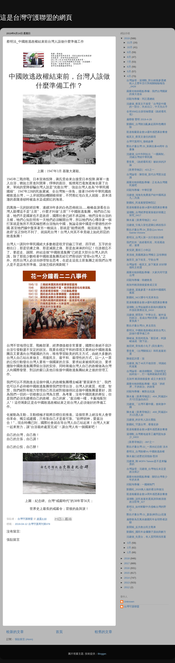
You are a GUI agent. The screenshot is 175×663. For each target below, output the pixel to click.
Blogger (102, 653)
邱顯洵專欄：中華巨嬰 (139, 190)
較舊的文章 (103, 632)
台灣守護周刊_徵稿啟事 (140, 141)
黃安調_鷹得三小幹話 (139, 250)
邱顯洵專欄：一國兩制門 (141, 484)
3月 (129, 542)
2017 (127, 563)
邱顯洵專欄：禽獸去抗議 (141, 391)
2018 (127, 558)
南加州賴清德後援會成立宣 (142, 284)
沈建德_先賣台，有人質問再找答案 (146, 536)
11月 (130, 42)
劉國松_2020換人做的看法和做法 (145, 489)
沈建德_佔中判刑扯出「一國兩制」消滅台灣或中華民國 (146, 155)
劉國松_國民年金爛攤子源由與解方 (146, 532)
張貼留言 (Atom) (24, 639)
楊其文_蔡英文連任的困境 (141, 136)
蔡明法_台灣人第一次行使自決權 (145, 237)
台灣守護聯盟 (131, 606)
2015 (127, 573)
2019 (127, 38)
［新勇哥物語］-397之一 (140, 442)
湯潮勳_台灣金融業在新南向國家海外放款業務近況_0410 (146, 308)
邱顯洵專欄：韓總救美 (139, 280)
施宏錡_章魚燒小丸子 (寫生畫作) (145, 346)
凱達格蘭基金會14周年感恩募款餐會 (147, 494)
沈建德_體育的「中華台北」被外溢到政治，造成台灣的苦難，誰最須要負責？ (147, 317)
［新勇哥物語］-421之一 (140, 169)
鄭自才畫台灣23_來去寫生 (141, 325)
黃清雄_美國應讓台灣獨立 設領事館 (147, 254)
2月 (129, 547)
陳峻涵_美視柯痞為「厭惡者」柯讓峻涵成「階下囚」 (146, 340)
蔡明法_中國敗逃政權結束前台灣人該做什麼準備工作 (146, 332)
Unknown (129, 601)
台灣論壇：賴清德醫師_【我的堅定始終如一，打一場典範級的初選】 (147, 373)
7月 (129, 61)
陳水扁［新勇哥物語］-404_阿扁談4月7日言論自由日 (147, 398)
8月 (129, 57)
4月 (129, 76)
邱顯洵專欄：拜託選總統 (141, 99)
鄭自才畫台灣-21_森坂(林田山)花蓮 (146, 514)
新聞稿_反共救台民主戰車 (141, 527)
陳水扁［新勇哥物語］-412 (142, 220)
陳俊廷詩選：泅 (135, 358)
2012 (127, 587)
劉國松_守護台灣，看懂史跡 (143, 424)
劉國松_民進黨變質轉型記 (141, 202)
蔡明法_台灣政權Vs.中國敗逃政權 (146, 451)
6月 (129, 66)
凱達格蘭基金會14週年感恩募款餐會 (147, 132)
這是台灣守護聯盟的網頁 (36, 17)
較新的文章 (15, 632)
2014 (127, 577)
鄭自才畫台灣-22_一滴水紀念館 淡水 (147, 446)
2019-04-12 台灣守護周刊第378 (32, 524)
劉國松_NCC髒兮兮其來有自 (143, 297)
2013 (127, 582)
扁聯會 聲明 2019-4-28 (139, 119)
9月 (129, 52)
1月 (129, 552)
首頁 (59, 632)
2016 (127, 568)
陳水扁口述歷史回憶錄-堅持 (142, 456)
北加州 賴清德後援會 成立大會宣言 (146, 379)
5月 (129, 71)
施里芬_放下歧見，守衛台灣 (143, 259)
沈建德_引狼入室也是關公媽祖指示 (146, 225)
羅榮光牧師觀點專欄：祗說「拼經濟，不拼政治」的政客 (146, 385)
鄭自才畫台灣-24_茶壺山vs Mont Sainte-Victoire (145, 231)
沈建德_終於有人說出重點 (141, 419)
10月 (130, 47)
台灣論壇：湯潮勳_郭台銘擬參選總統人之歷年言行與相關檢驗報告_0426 (146, 83)
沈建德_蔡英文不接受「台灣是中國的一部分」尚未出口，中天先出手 (147, 105)
